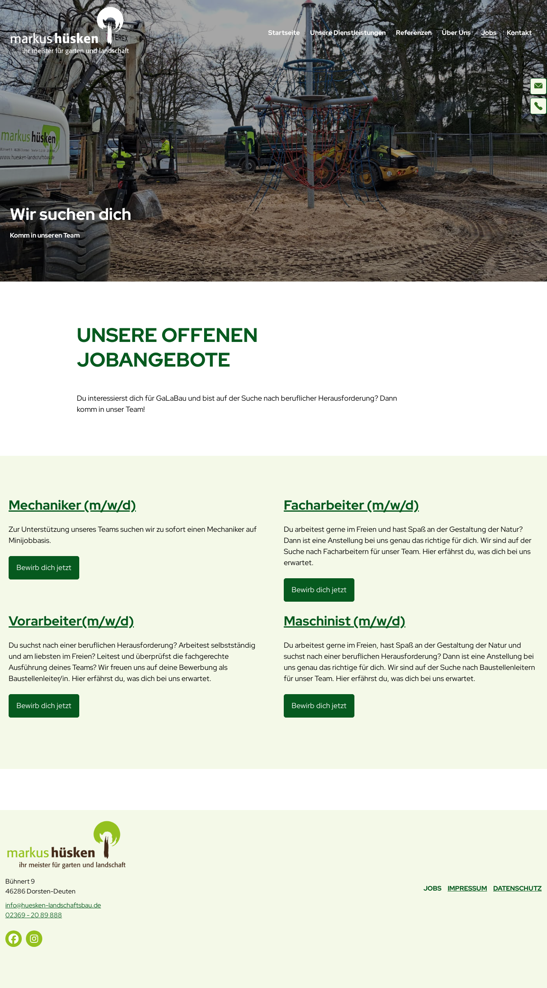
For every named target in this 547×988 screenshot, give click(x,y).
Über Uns (456, 32)
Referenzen (414, 32)
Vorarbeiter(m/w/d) (71, 621)
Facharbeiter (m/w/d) (351, 505)
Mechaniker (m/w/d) (72, 505)
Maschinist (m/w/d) (344, 621)
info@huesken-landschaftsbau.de (53, 905)
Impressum (467, 888)
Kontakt (519, 32)
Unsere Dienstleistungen (348, 32)
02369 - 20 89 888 (33, 915)
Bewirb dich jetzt (46, 570)
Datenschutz (517, 888)
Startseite (284, 32)
